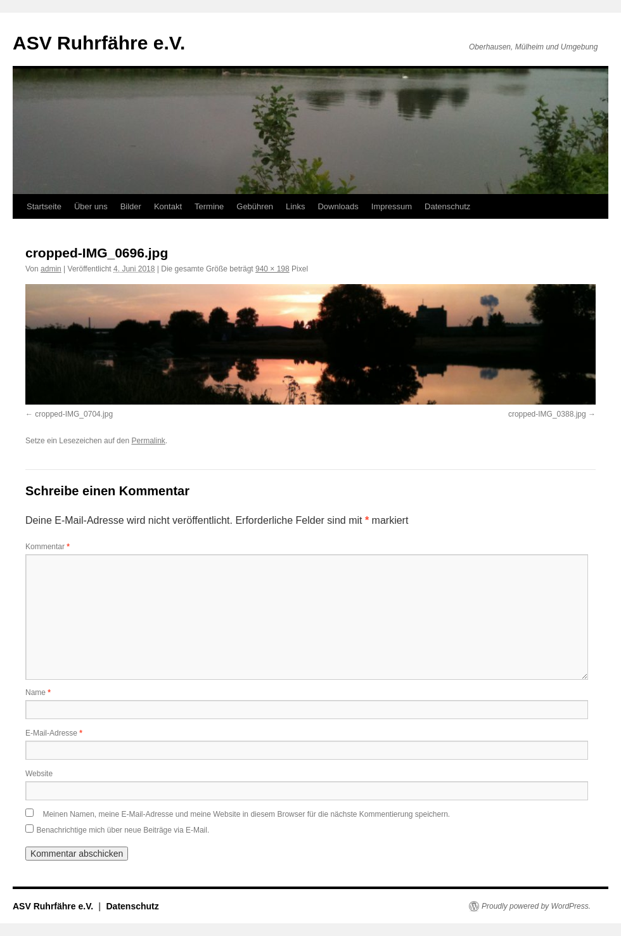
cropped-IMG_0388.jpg (547, 414)
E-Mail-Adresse (53, 733)
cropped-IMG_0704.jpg (74, 414)
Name (38, 692)
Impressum (391, 206)
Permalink (148, 440)
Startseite (44, 206)
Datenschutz (447, 206)
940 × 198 (272, 268)
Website (39, 773)
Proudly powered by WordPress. (536, 906)
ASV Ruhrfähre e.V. (99, 42)
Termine (209, 206)
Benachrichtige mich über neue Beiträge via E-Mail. (122, 830)
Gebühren (254, 206)
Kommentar (47, 546)
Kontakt (168, 206)
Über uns (91, 206)
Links (295, 206)
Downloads (337, 206)
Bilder (130, 206)
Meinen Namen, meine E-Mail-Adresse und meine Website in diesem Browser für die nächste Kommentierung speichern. (246, 814)
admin (51, 268)
